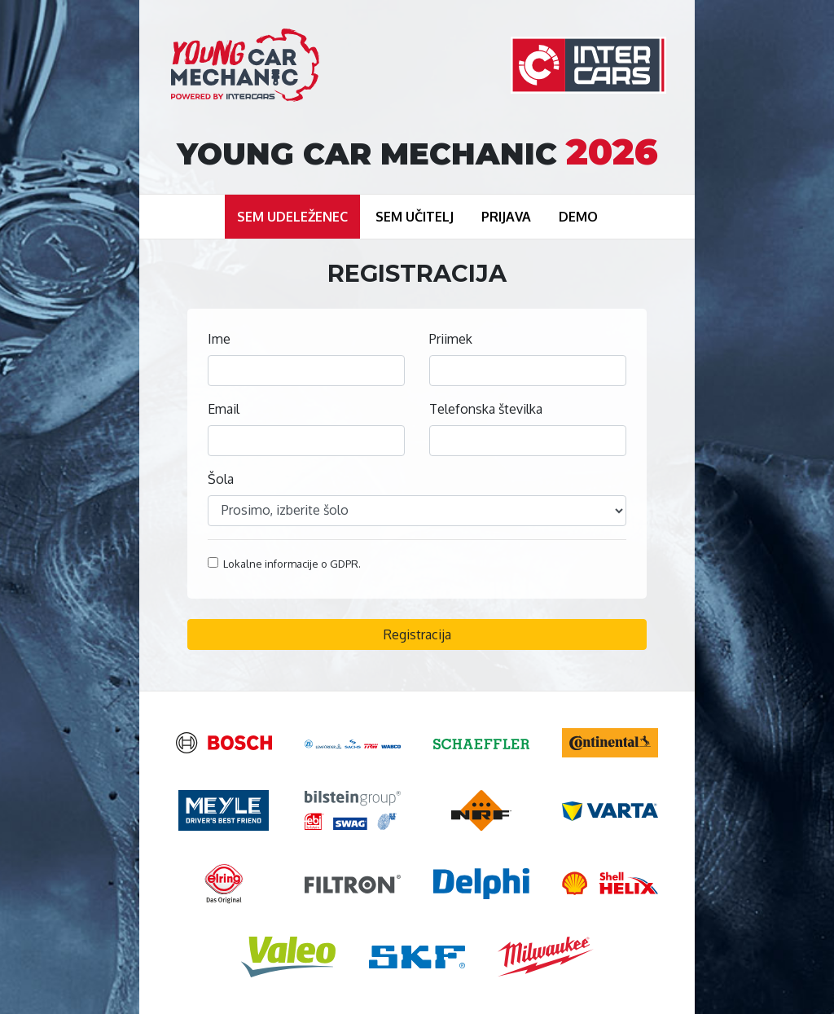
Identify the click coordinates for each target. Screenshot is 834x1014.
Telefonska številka (485, 409)
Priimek (450, 339)
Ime (219, 339)
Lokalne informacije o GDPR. (284, 563)
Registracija (417, 634)
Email (223, 409)
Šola (221, 479)
